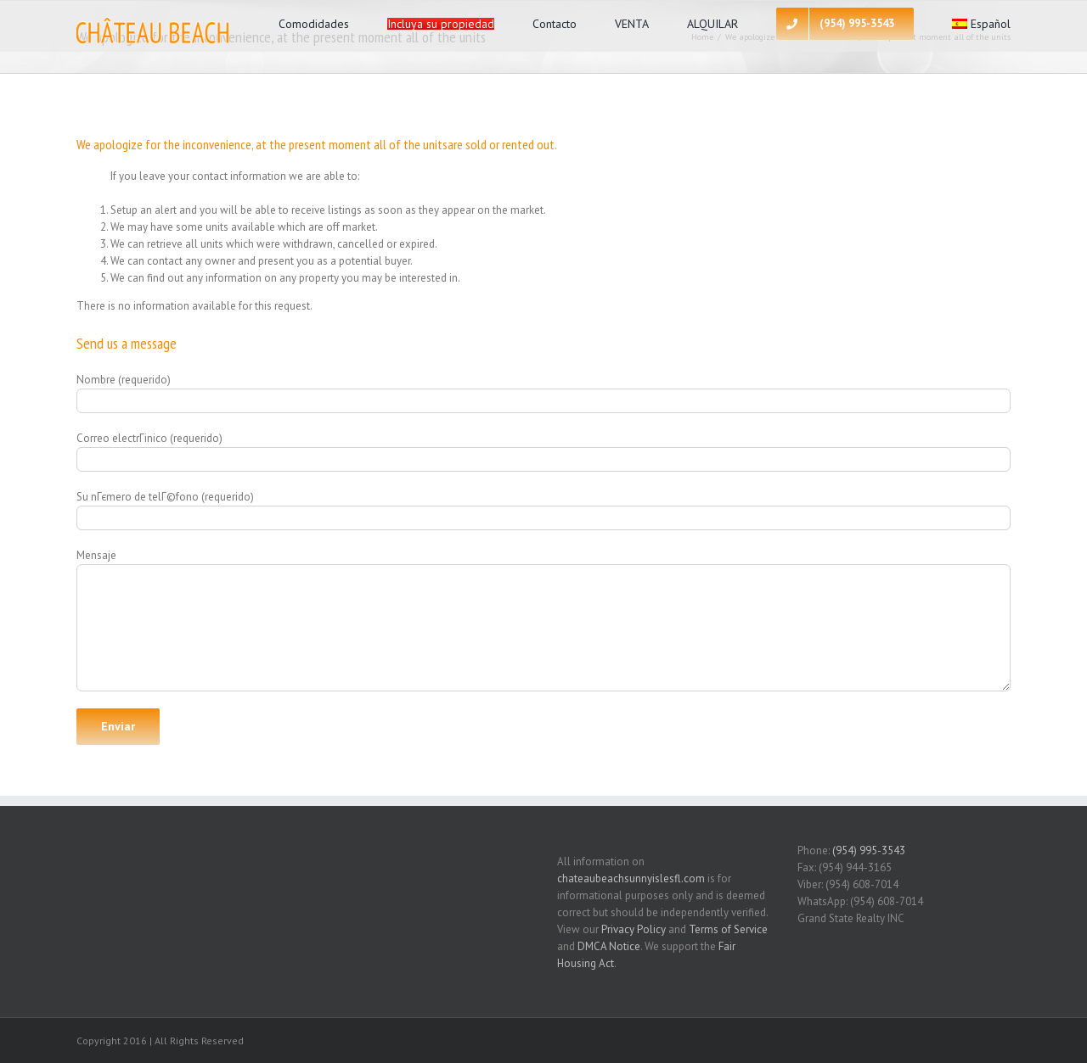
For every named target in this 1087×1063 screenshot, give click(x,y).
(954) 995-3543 (868, 850)
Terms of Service (728, 929)
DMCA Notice (608, 946)
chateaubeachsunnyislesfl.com (631, 878)
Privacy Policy (633, 929)
